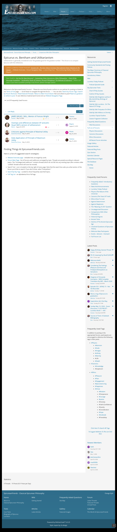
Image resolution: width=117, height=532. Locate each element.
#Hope (101, 412)
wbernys (92, 262)
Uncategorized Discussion (99, 209)
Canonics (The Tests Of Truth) (100, 196)
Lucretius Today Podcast (99, 189)
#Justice (101, 399)
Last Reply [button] (11, 111)
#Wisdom (102, 391)
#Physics (94, 343)
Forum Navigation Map (34, 70)
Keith (92, 447)
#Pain (97, 378)
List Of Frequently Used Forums (16, 100)
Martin (13, 127)
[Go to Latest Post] (66, 117)
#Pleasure (98, 376)
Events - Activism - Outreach (100, 234)
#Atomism (98, 345)
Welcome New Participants (100, 231)
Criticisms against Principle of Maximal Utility (29, 132)
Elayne (71, 124)
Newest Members (94, 443)
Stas (91, 452)
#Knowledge (99, 366)
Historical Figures (97, 217)
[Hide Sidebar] (110, 52)
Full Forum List (96, 236)
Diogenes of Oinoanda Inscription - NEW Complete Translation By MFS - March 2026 (101, 279)
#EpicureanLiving (100, 384)
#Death (97, 361)
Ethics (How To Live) (97, 199)
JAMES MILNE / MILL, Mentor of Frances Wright (30, 116)
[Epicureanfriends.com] (21, 9)
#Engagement (99, 381)
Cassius (13, 118)
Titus (91, 303)
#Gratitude (102, 415)
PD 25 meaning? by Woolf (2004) (101, 255)
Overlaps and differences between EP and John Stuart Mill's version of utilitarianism (30, 124)
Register (105, 6)
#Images (98, 351)
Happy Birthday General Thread (100, 250)
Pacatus (92, 283)
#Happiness (99, 386)
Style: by (58, 525)
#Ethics (93, 372)
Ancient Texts (95, 219)
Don (91, 257)
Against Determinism (98, 201)
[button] (82, 105)
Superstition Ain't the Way (98, 301)
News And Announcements (100, 186)
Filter (79, 111)
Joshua (92, 291)
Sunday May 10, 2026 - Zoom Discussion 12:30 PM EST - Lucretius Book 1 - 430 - (100, 308)
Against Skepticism (97, 204)
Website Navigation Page (54, 96)
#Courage (102, 397)
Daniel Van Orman (16, 133)
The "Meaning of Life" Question (101, 207)
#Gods (97, 348)
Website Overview (19, 70)
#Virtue (97, 389)
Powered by (58, 522)
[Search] (110, 6)
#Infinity (98, 353)
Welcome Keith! (95, 260)
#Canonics (94, 364)
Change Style (109, 493)
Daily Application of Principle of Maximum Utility (28, 139)
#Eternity (98, 356)
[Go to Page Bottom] (114, 525)
